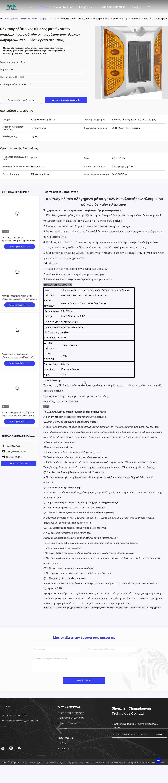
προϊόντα (14, 19)
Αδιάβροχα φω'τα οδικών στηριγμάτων (110, 607)
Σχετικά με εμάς (63, 7)
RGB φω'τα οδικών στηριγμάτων (146, 607)
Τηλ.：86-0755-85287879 (14, 715)
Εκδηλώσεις (85, 7)
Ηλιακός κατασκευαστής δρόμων (34, 19)
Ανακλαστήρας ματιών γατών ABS (73, 607)
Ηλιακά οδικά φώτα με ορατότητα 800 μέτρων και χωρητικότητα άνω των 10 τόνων (18, 415)
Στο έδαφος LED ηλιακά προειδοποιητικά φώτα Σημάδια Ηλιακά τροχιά (19, 240)
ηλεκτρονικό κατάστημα (112, 7)
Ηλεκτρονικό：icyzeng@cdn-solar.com (20, 721)
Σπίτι (29, 7)
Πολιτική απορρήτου (10, 762)
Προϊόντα (43, 7)
